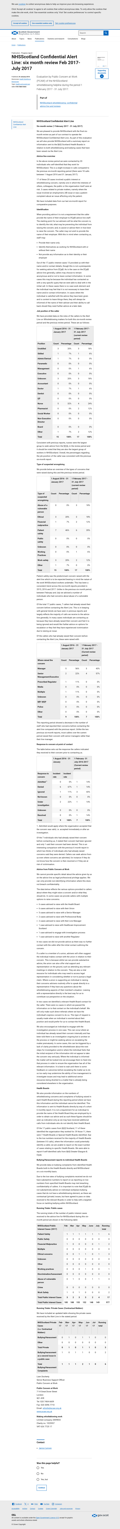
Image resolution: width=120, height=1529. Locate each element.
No (42, 1473)
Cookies (40, 1508)
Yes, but (44, 1479)
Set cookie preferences (65, 23)
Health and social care (23, 84)
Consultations (73, 39)
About (14, 39)
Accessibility (16, 1508)
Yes (42, 1468)
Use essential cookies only (42, 23)
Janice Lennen (45, 1448)
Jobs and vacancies (66, 1508)
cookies (22, 4)
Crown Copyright (51, 1508)
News (30, 39)
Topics (21, 39)
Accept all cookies (20, 23)
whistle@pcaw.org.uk (52, 1408)
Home (13, 45)
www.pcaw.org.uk (44, 1411)
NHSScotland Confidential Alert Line (19, 124)
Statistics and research (56, 39)
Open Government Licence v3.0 (47, 1518)
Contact (32, 1508)
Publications (39, 39)
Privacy (77, 1508)
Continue (41, 1488)
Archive (24, 1508)
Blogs (83, 39)
